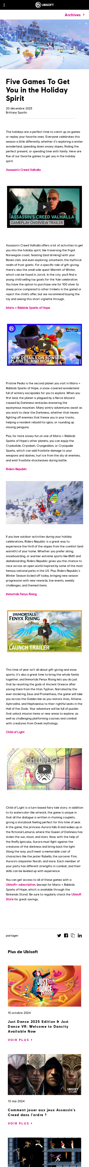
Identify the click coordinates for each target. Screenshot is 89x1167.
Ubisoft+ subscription (20, 884)
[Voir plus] (18, 1040)
